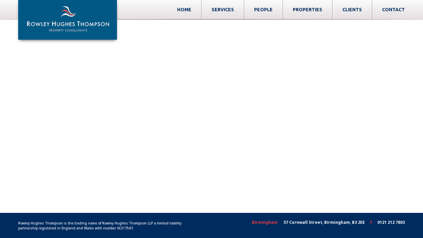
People (296, 9)
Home (217, 9)
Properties (340, 9)
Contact (393, 9)
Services (255, 9)
